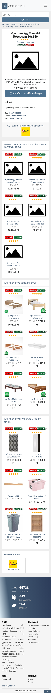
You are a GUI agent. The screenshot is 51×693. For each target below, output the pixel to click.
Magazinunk (6, 679)
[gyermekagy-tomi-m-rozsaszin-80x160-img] (37, 168)
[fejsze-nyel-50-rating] (13, 474)
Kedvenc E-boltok (13, 554)
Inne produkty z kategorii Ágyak (20, 283)
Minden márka (33, 634)
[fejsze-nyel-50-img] (13, 484)
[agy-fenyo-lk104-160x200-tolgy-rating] (13, 294)
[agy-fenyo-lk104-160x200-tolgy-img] (13, 304)
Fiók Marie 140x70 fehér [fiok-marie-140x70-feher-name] (37, 358)
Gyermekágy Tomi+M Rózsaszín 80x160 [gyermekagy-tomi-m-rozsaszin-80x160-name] (37, 181)
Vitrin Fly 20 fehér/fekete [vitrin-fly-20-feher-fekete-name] (37, 455)
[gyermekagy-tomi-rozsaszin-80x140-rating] (13, 241)
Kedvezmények (33, 643)
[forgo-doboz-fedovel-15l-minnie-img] (37, 484)
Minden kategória (34, 631)
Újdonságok (32, 640)
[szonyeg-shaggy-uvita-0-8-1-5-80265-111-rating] (13, 432)
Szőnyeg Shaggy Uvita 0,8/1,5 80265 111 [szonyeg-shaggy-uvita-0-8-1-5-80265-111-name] (13, 455)
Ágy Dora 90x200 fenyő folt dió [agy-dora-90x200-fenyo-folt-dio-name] (13, 400)
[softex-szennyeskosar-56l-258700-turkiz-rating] (13, 512)
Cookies (30, 682)
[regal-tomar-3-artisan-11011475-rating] (37, 512)
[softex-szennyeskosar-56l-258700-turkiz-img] (13, 523)
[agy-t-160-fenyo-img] (37, 388)
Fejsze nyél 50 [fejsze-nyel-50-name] (13, 496)
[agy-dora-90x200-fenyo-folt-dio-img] (13, 388)
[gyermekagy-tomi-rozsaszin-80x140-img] (13, 251)
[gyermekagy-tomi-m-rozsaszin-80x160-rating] (37, 157)
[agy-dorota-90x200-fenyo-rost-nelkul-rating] (37, 294)
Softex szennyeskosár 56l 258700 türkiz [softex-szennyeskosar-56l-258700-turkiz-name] (13, 535)
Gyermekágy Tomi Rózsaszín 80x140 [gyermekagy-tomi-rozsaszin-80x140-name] (13, 264)
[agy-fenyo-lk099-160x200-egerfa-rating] (13, 335)
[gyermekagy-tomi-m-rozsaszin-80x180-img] (13, 168)
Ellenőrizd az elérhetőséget (25, 93)
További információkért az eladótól (25, 130)
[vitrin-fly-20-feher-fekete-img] (37, 443)
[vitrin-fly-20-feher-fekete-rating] (37, 432)
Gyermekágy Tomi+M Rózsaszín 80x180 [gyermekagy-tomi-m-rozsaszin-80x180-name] (13, 181)
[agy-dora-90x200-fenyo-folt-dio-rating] (13, 377)
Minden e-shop (33, 637)
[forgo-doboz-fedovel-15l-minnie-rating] (37, 474)
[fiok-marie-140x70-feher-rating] (37, 335)
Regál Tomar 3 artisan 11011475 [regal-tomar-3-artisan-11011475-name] (37, 535)
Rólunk (30, 679)
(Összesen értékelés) (26, 42)
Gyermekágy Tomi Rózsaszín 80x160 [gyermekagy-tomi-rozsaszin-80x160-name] (13, 222)
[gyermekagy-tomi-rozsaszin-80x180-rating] (37, 199)
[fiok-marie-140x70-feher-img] (37, 346)
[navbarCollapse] (45, 5)
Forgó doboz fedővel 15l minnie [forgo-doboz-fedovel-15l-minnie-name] (37, 497)
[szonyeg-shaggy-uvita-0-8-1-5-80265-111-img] (13, 443)
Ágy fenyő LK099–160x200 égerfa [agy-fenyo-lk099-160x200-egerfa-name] (13, 358)
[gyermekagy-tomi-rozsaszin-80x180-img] (37, 210)
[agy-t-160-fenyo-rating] (37, 377)
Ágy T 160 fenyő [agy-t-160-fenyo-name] (37, 399)
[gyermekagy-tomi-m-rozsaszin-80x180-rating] (13, 157)
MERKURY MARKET (18, 116)
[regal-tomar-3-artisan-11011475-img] (37, 523)
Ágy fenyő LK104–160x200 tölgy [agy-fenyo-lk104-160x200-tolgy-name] (13, 317)
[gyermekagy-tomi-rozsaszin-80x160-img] (13, 210)
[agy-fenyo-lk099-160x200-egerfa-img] (13, 346)
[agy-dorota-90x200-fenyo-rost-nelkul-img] (37, 304)
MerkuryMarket (16, 118)
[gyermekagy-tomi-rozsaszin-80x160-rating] (13, 199)
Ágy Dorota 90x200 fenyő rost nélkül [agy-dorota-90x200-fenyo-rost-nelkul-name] (37, 317)
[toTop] (47, 691)
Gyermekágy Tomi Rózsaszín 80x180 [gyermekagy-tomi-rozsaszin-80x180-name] (37, 222)
